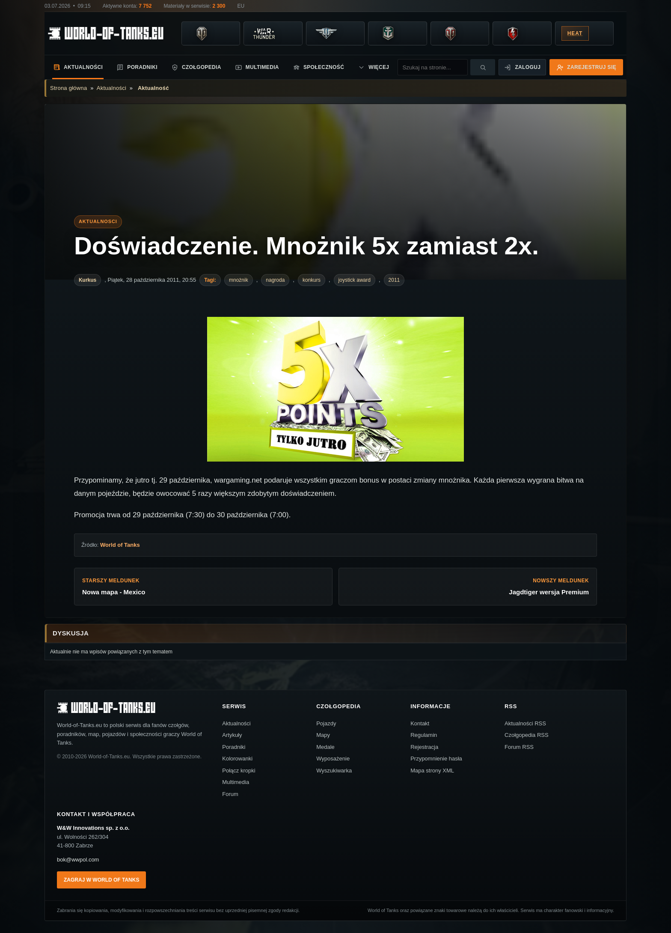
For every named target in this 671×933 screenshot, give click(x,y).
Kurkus (87, 280)
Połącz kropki (238, 770)
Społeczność (318, 67)
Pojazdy (326, 723)
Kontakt (419, 723)
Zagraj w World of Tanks (101, 880)
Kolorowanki (237, 758)
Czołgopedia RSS (527, 735)
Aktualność (153, 88)
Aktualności (78, 67)
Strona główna (68, 88)
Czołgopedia (196, 67)
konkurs (312, 280)
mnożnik (238, 280)
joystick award (354, 280)
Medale (325, 747)
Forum (230, 794)
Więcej (373, 67)
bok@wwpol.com (78, 859)
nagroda (275, 280)
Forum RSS (519, 747)
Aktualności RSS (525, 723)
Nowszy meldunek (468, 587)
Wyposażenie (333, 758)
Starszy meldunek (203, 587)
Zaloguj (522, 67)
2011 (394, 280)
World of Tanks (120, 545)
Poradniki (136, 67)
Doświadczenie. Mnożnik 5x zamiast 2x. (306, 245)
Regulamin (423, 735)
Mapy (323, 735)
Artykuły (232, 735)
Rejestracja (424, 747)
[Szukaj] (482, 67)
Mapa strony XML (432, 770)
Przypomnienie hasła (436, 758)
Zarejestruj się (586, 67)
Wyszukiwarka (334, 770)
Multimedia (257, 67)
